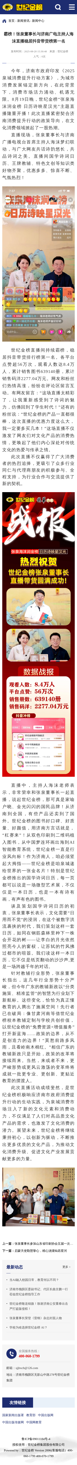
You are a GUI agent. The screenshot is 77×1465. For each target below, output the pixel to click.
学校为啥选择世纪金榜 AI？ (28, 1327)
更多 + (66, 1266)
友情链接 (17, 1402)
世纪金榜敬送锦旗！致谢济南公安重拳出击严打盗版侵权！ (38, 1306)
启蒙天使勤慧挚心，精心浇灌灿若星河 (41, 1250)
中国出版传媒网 (13, 1422)
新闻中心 (38, 20)
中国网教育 (34, 1422)
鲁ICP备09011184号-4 (36, 1439)
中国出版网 (45, 1415)
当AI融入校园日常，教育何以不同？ (34, 1279)
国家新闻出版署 (13, 1415)
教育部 (31, 1415)
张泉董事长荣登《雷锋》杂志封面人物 (35, 1318)
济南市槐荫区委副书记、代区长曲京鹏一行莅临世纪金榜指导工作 (38, 1292)
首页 (11, 20)
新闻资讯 (23, 20)
